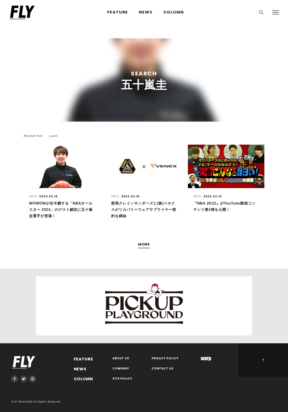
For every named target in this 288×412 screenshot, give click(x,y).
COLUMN (173, 12)
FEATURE (117, 12)
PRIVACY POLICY (165, 358)
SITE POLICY (122, 378)
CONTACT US (163, 368)
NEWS (145, 12)
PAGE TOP (263, 360)
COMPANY (120, 368)
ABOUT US (120, 358)
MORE (144, 244)
